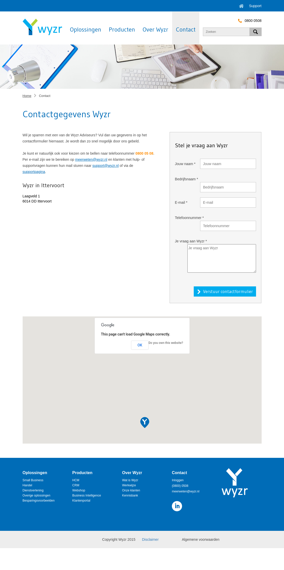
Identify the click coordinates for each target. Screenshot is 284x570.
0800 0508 (248, 21)
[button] (145, 423)
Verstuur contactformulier (228, 291)
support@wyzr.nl (105, 166)
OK (140, 345)
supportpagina (34, 172)
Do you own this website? (165, 343)
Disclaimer (150, 539)
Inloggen (178, 480)
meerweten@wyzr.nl (91, 159)
